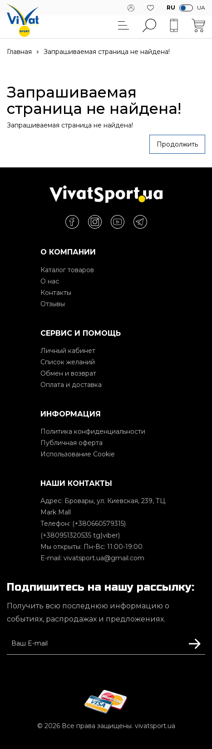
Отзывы (52, 304)
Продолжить (177, 144)
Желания (150, 8)
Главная (19, 52)
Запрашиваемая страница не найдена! (107, 52)
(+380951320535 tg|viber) (80, 535)
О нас (49, 281)
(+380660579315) (99, 523)
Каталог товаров (67, 270)
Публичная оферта (71, 443)
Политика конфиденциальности (92, 431)
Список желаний (67, 362)
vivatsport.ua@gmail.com (104, 558)
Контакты (55, 293)
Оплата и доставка (71, 385)
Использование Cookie (77, 454)
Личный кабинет (67, 351)
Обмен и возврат (68, 373)
